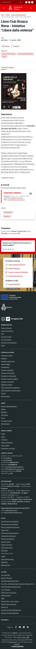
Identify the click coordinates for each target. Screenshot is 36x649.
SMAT (3, 598)
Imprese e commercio (7, 382)
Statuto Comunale (6, 545)
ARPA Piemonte (6, 595)
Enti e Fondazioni (6, 340)
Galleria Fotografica (7, 442)
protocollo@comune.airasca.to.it (16, 200)
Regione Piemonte (6, 578)
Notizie (3, 409)
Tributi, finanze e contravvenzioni (11, 390)
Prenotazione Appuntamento (9, 533)
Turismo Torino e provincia (8, 604)
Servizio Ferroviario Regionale (10, 613)
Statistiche (4, 562)
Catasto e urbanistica (7, 370)
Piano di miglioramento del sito (10, 527)
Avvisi (3, 418)
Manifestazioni (5, 424)
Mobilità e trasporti (6, 385)
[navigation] (4, 8)
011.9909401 (7, 458)
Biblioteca (4, 412)
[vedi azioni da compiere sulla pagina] (15, 46)
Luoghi (3, 437)
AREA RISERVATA (16, 646)
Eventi (3, 434)
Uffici (2, 334)
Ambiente (4, 358)
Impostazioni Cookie (7, 553)
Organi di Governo (6, 328)
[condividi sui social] (5, 46)
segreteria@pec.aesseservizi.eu (13, 512)
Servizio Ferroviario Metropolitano (11, 610)
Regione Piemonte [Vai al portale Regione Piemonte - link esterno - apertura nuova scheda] (7, 2)
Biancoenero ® (13, 642)
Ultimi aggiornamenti (7, 559)
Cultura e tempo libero (7, 373)
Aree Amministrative (7, 331)
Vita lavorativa (5, 396)
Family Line (4, 607)
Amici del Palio (5, 575)
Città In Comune (21, 637)
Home (2, 15)
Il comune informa (6, 421)
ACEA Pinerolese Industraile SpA (11, 587)
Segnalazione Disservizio (8, 536)
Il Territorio (4, 440)
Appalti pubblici (5, 364)
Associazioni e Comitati (8, 448)
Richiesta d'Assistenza (7, 539)
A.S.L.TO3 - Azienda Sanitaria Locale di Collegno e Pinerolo (18, 584)
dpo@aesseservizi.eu (11, 510)
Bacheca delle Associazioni (18, 15)
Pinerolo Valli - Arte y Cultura (10, 601)
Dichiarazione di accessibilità (9, 524)
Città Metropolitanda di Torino (10, 581)
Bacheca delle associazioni (9, 406)
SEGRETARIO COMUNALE (12, 193)
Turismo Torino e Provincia (8, 592)
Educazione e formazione (8, 376)
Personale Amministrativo (9, 342)
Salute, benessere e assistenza (10, 387)
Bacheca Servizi (5, 542)
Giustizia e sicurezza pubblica (9, 379)
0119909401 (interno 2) (16, 198)
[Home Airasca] (17, 8)
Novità (8, 15)
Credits (3, 556)
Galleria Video (5, 445)
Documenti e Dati (6, 337)
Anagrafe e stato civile (7, 361)
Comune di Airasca (18, 8)
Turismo (3, 393)
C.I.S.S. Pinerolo (5, 590)
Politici (3, 345)
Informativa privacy (7, 547)
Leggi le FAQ (5, 530)
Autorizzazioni (5, 367)
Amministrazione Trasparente (10, 521)
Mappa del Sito (5, 565)
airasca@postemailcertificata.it (14, 467)
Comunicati (4, 415)
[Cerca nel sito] (31, 8)
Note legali (4, 550)
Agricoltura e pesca (6, 355)
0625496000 (8, 460)
